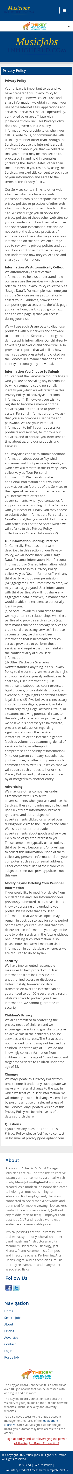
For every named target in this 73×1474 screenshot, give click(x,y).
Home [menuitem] (8, 1311)
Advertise (11, 1337)
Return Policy (43, 1465)
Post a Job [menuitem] (11, 1357)
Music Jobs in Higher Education (46, 1455)
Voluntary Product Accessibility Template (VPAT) (37, 1470)
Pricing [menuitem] (9, 1331)
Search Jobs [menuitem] (12, 1318)
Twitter (16, 1288)
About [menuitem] (8, 1324)
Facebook (8, 1288)
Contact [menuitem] (10, 1344)
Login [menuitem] (8, 1351)
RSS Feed (25, 1465)
